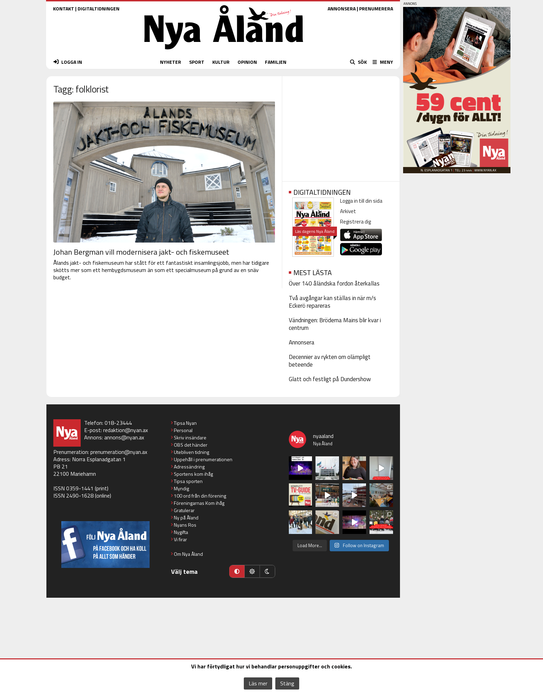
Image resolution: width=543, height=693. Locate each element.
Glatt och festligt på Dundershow (330, 379)
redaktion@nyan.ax (125, 430)
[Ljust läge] (252, 571)
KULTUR (221, 61)
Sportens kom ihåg (193, 473)
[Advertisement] (341, 126)
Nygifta (181, 532)
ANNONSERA (342, 8)
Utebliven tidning (191, 452)
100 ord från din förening (200, 495)
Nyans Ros (185, 524)
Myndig (181, 488)
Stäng (287, 683)
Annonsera (301, 342)
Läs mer (258, 683)
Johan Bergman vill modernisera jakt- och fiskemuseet (141, 252)
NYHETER (170, 61)
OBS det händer (190, 444)
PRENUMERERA (376, 8)
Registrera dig (355, 222)
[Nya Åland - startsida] (223, 51)
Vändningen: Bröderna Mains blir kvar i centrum (335, 324)
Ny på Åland (186, 517)
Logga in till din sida (361, 201)
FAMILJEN (275, 61)
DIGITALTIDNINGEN (98, 8)
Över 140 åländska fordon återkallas (334, 283)
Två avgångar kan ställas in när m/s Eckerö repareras (332, 301)
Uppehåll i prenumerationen (203, 459)
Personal (183, 430)
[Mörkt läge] (267, 571)
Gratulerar (184, 510)
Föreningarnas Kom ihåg (199, 503)
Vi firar (180, 539)
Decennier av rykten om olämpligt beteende (330, 360)
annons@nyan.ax (124, 437)
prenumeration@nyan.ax (118, 452)
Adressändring (189, 466)
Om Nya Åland (188, 554)
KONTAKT (63, 8)
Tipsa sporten (188, 481)
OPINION (247, 61)
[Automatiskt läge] (236, 571)
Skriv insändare (190, 437)
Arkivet (348, 211)
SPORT (196, 61)
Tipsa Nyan (185, 423)
